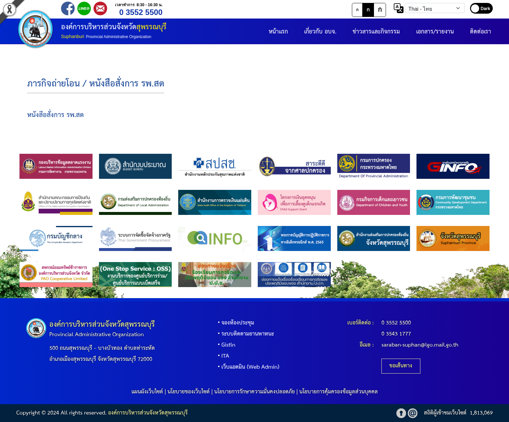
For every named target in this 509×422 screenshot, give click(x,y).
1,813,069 (481, 413)
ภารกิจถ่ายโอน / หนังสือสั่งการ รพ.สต (95, 84)
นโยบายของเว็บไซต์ (189, 392)
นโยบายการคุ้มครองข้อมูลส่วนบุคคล (338, 392)
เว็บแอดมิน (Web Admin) (247, 367)
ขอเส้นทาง (400, 366)
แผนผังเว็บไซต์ (147, 392)
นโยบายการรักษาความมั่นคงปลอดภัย (254, 392)
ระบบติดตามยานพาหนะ (244, 334)
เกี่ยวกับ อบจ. (320, 31)
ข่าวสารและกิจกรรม (376, 31)
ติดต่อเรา (480, 31)
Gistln (225, 345)
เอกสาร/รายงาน (435, 31)
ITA (222, 356)
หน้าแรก (278, 31)
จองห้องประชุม (234, 323)
